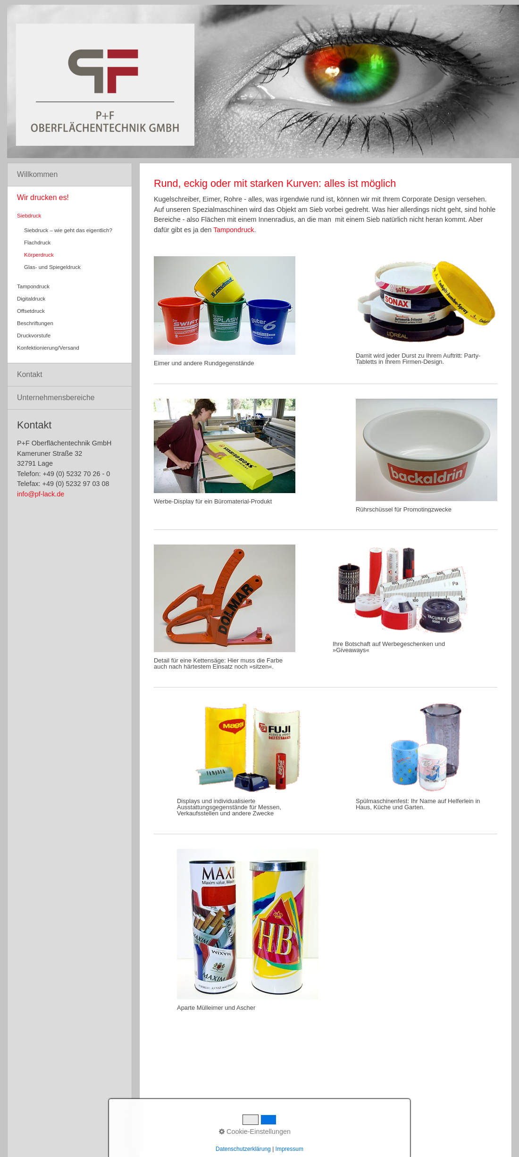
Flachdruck (37, 242)
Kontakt (29, 374)
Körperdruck (39, 255)
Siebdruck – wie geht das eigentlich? (68, 230)
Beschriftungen (35, 323)
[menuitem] (70, 174)
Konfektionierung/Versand (48, 348)
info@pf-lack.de (40, 494)
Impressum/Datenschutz (238, 1138)
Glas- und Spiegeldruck (52, 267)
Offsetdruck (31, 311)
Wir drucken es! (43, 197)
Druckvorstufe (33, 335)
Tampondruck (233, 230)
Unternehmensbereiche (56, 398)
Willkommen (37, 174)
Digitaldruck (31, 299)
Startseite (164, 1138)
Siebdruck (29, 215)
